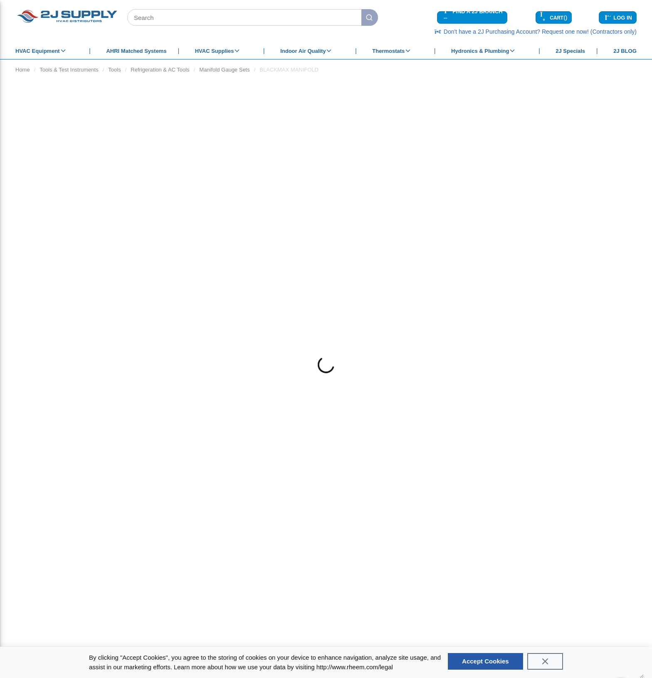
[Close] (545, 661)
